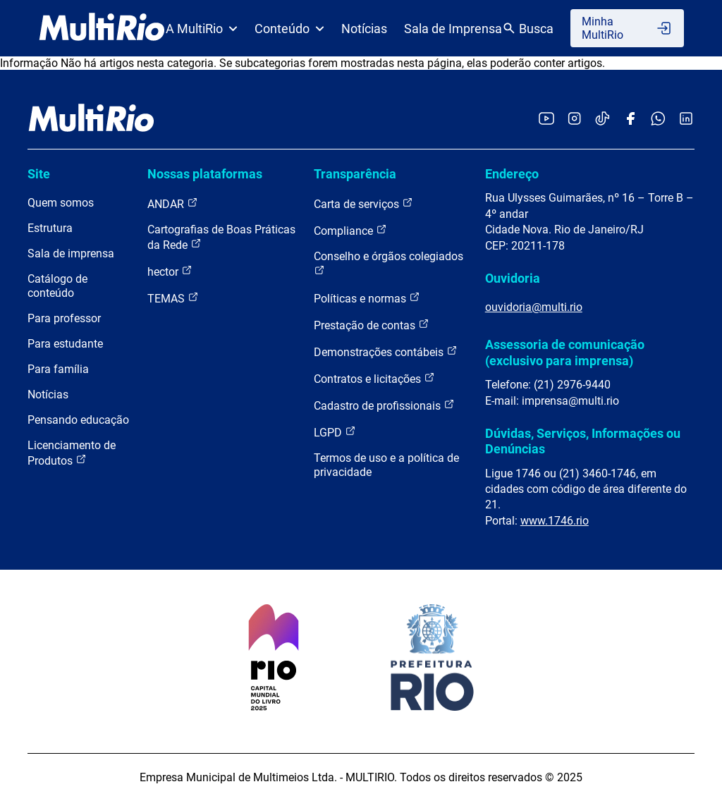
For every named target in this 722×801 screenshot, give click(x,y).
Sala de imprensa (70, 253)
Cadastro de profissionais (384, 405)
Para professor (64, 318)
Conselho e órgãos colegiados (388, 263)
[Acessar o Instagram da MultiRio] (574, 119)
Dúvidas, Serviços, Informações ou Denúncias (582, 441)
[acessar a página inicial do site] (102, 28)
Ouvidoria (512, 278)
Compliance (350, 230)
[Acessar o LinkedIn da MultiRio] (686, 119)
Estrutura (50, 228)
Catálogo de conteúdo (57, 286)
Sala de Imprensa (453, 28)
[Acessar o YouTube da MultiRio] (546, 119)
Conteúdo (289, 28)
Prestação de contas (371, 324)
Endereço (512, 173)
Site (38, 173)
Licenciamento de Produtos (71, 453)
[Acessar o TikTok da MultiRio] (602, 119)
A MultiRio (202, 28)
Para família (58, 369)
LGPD (335, 431)
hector (169, 271)
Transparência (355, 173)
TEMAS (173, 298)
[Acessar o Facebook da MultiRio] (630, 119)
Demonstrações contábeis (386, 351)
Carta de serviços (363, 203)
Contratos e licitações (374, 378)
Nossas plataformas (204, 173)
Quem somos (60, 202)
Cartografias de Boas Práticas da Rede (221, 237)
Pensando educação (78, 420)
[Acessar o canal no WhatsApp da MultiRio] (658, 119)
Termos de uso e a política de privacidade (386, 465)
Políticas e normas (367, 298)
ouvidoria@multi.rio (533, 307)
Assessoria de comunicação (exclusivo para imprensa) (564, 352)
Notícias (364, 28)
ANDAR (172, 203)
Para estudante (65, 343)
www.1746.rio (554, 520)
